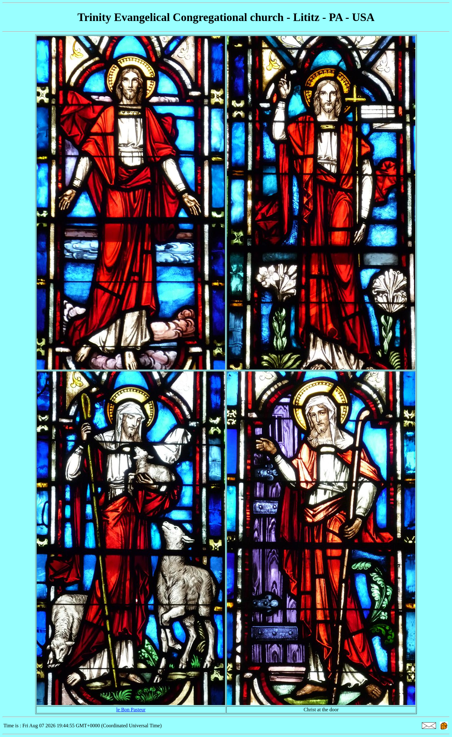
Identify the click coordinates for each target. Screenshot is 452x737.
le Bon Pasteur (130, 709)
